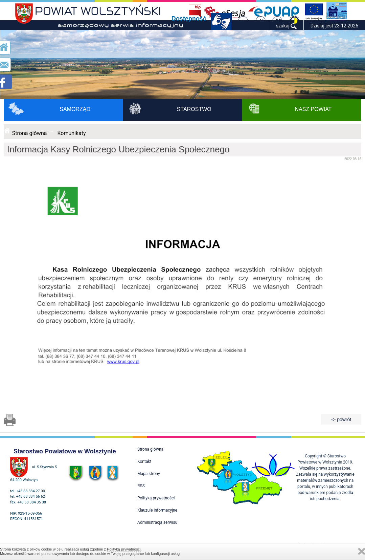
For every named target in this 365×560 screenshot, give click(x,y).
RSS (141, 485)
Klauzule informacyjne (157, 510)
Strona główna (29, 133)
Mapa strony (148, 473)
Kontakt (144, 461)
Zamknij (361, 551)
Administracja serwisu (157, 522)
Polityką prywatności (124, 549)
